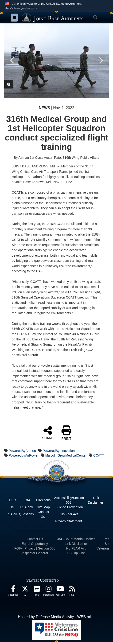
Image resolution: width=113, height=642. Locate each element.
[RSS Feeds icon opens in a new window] (72, 590)
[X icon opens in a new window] (25, 590)
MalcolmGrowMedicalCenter (66, 455)
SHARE (47, 432)
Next (100, 60)
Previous (12, 60)
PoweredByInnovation (59, 451)
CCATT (98, 455)
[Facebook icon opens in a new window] (13, 590)
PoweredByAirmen (22, 451)
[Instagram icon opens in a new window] (48, 590)
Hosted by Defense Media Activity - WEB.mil (55, 617)
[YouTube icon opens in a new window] (60, 590)
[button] (22, 8)
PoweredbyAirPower (24, 455)
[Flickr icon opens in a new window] (37, 590)
